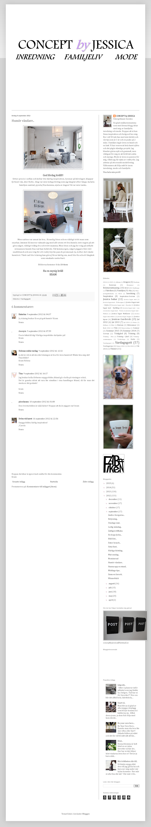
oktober (112, 508)
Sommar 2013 (112, 331)
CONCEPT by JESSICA (125, 116)
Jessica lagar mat (130, 299)
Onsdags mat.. (114, 523)
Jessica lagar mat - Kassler (121, 305)
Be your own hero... (126, 723)
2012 (108, 496)
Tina (21, 374)
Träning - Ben (108, 336)
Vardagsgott (25, 299)
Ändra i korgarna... (116, 515)
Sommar (136, 328)
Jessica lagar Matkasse (121, 314)
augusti (112, 584)
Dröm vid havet (25, 419)
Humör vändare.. (115, 563)
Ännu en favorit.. (115, 574)
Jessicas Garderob (121, 319)
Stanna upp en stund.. (117, 567)
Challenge (135, 288)
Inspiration (108, 296)
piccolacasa (24, 402)
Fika (130, 291)
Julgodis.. (122, 685)
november (113, 503)
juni (110, 592)
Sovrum (106, 334)
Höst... (120, 741)
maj (110, 596)
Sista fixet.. (112, 547)
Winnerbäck (113, 578)
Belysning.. (113, 519)
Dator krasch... (114, 543)
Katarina (22, 314)
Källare (105, 325)
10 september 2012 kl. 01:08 (42, 402)
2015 (111, 282)
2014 (105, 282)
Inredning (130, 294)
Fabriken (110, 291)
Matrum (120, 325)
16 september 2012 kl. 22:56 (45, 419)
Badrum (136, 282)
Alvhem (64, 265)
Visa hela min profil (111, 172)
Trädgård (118, 334)
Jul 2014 (127, 322)
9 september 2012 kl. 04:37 (39, 314)
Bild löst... (112, 539)
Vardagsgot (107, 343)
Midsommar (131, 325)
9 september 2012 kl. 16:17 (36, 374)
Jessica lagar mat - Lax (131, 308)
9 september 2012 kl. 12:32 (51, 351)
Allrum (118, 282)
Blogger (85, 814)
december (113, 499)
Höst (120, 293)
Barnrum (112, 285)
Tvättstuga (121, 339)
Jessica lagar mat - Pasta (114, 311)
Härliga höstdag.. (115, 551)
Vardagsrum (108, 346)
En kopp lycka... (115, 535)
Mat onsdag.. (113, 555)
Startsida (54, 482)
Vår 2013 (130, 346)
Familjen (121, 291)
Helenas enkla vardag (28, 351)
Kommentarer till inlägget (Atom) (41, 487)
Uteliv (133, 339)
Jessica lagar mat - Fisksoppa (113, 302)
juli (110, 588)
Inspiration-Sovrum (127, 296)
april (111, 600)
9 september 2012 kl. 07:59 (39, 331)
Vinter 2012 (120, 346)
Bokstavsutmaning (111, 288)
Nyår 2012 (106, 328)
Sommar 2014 (129, 331)
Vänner (113, 349)
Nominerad (113, 559)
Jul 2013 (115, 322)
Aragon (126, 282)
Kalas (135, 322)
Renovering (126, 328)
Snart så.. (121, 703)
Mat (112, 325)
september (113, 512)
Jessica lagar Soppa (124, 316)
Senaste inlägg (18, 482)
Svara (21, 322)
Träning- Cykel (123, 337)
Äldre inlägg (88, 482)
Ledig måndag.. (115, 527)
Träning (131, 334)
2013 (108, 492)
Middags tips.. (114, 571)
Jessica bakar (110, 299)
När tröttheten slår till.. (127, 761)
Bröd (126, 288)
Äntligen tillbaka (115, 531)
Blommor (130, 285)
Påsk (115, 328)
